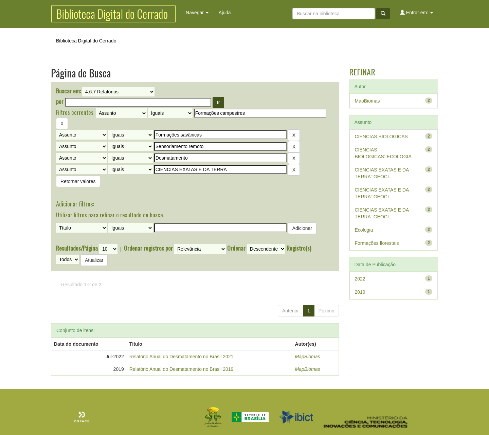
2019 (360, 292)
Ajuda (225, 12)
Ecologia (364, 230)
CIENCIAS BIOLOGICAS (381, 136)
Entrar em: (416, 12)
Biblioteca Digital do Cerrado (86, 40)
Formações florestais (377, 243)
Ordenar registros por (148, 248)
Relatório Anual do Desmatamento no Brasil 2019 (181, 369)
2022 (360, 279)
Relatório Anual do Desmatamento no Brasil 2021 (181, 356)
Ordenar (236, 248)
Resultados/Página (77, 248)
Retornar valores (78, 181)
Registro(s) (299, 248)
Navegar (197, 12)
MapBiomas (307, 356)
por (60, 101)
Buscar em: (68, 91)
